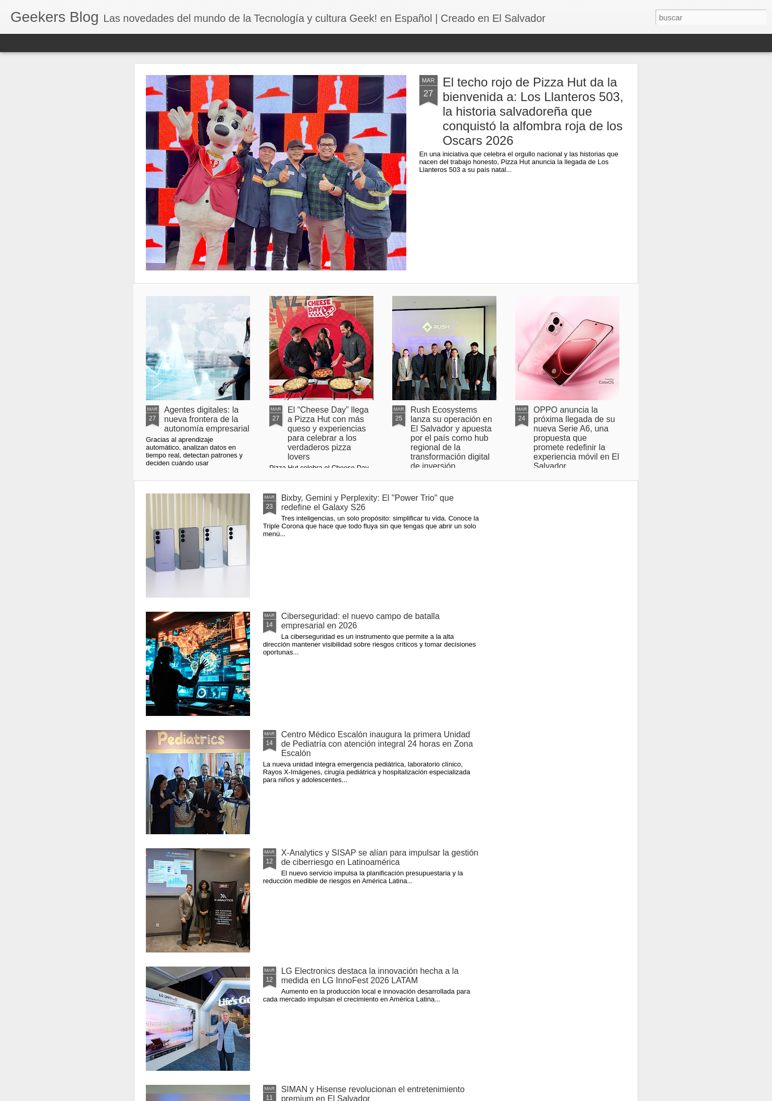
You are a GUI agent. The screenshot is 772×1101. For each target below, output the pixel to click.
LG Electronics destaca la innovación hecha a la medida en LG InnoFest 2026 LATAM (370, 976)
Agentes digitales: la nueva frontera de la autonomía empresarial (207, 419)
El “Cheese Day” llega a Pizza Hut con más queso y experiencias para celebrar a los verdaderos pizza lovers (328, 433)
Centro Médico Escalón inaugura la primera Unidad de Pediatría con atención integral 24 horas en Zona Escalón (377, 744)
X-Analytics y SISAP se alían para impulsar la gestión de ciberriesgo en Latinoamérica (380, 857)
